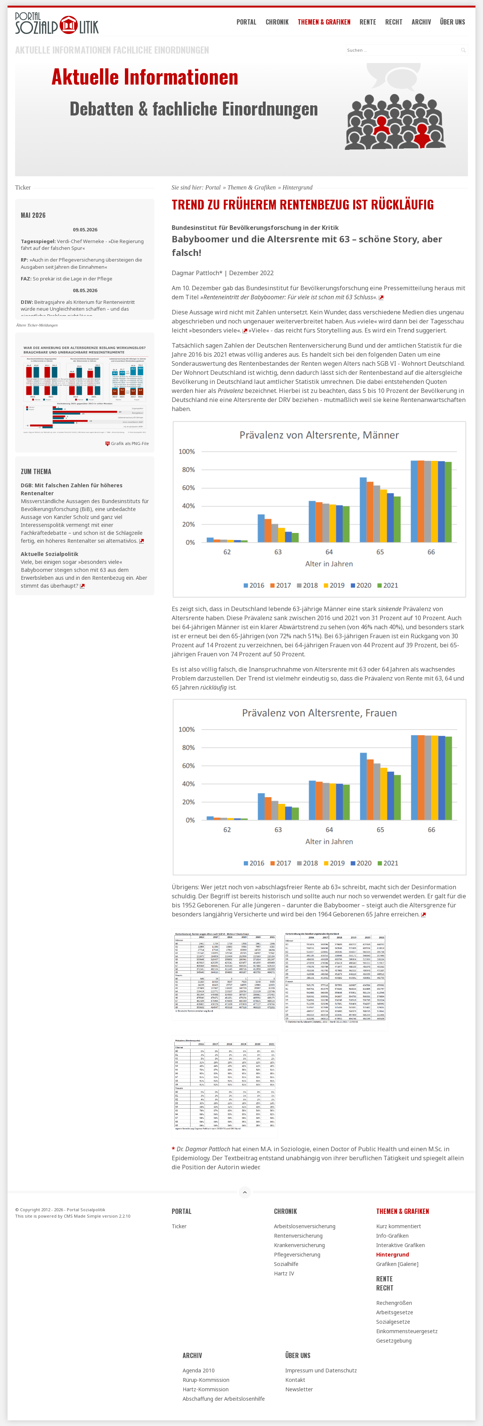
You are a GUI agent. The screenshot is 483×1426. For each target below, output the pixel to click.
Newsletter (299, 1389)
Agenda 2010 (199, 1370)
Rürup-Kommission (206, 1379)
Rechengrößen (394, 1302)
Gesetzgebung (394, 1340)
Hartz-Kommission (206, 1389)
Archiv (421, 21)
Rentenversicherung (298, 1235)
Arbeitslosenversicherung (304, 1226)
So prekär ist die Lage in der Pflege (66, 278)
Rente (368, 21)
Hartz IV (284, 1273)
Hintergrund (392, 1254)
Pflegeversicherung (297, 1254)
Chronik (277, 21)
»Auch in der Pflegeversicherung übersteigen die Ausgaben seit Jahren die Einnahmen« (81, 263)
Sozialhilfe (286, 1263)
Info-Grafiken (392, 1235)
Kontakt (295, 1379)
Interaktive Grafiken (400, 1245)
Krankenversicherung (299, 1245)
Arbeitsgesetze (394, 1312)
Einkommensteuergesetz (407, 1331)
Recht (394, 21)
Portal (247, 21)
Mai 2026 (33, 215)
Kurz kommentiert (398, 1226)
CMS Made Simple (82, 1216)
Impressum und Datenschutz (321, 1370)
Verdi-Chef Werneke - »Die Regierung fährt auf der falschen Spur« (82, 244)
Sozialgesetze (393, 1321)
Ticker (179, 1226)
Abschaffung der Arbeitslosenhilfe (224, 1398)
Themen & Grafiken (324, 21)
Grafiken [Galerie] (397, 1263)
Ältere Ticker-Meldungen (37, 325)
